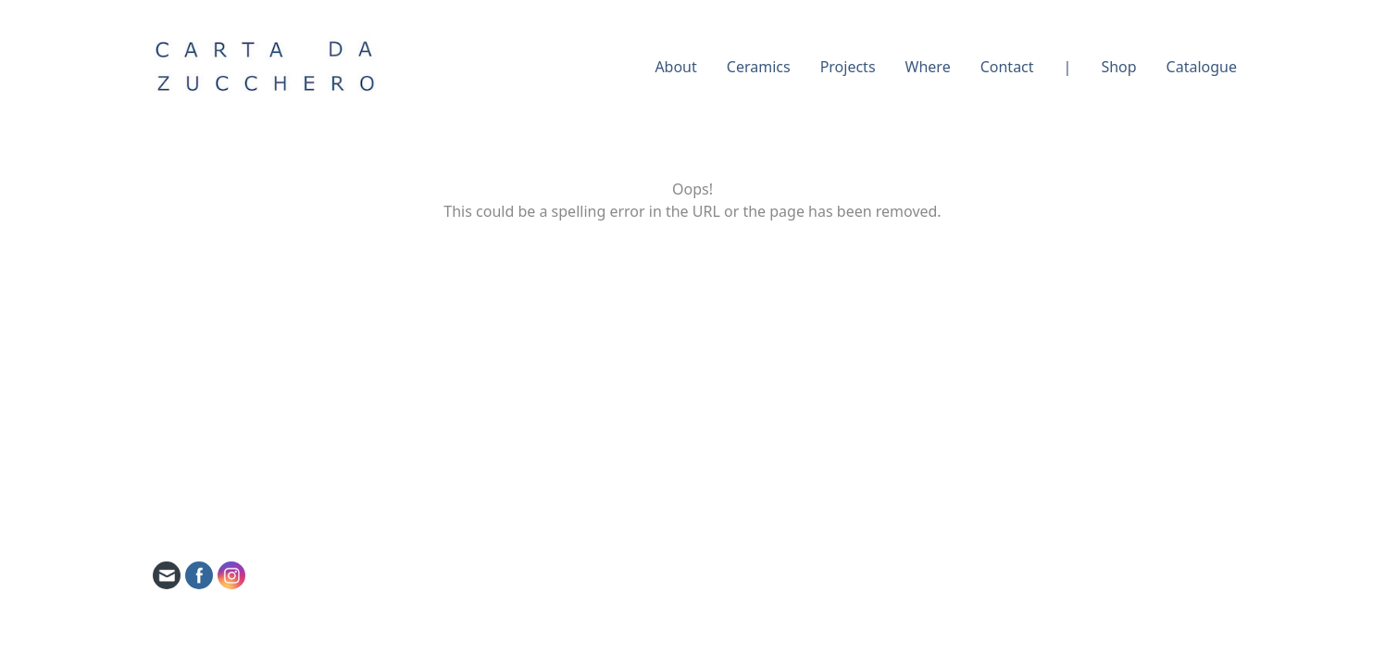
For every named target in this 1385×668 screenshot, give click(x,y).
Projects (848, 67)
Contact (1007, 67)
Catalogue (1202, 67)
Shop (1118, 67)
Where (928, 67)
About (675, 67)
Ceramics (759, 67)
